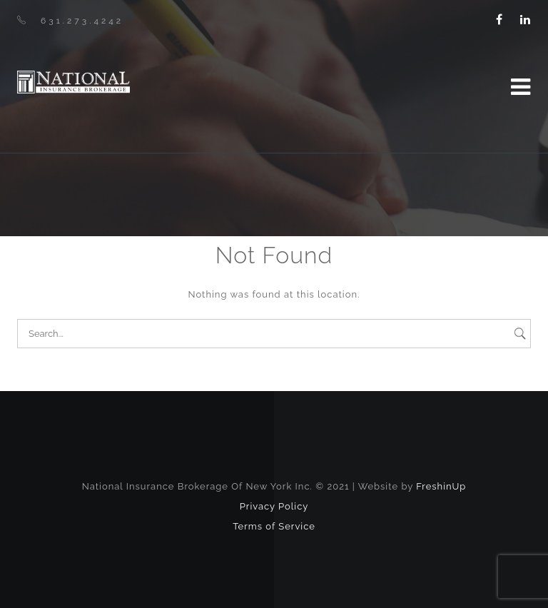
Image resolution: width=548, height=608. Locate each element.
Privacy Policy (274, 506)
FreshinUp (441, 486)
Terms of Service (274, 526)
